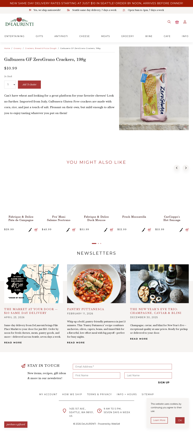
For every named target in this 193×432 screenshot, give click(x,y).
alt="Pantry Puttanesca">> (96, 283)
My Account (48, 394)
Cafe (167, 36)
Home (7, 48)
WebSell (115, 423)
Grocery (127, 36)
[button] (177, 168)
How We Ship (72, 394)
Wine (149, 36)
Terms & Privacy (99, 394)
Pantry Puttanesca (85, 309)
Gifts (39, 36)
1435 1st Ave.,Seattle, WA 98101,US (81, 412)
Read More (13, 342)
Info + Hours (127, 394)
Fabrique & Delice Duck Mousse (96, 218)
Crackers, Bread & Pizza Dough (41, 48)
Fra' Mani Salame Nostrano (58, 218)
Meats (105, 36)
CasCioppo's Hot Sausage (171, 218)
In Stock (8, 76)
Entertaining (14, 36)
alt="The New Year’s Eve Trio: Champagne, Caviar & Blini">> (159, 283)
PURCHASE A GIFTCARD (16, 424)
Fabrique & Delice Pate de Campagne (20, 218)
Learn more (159, 420)
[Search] (169, 22)
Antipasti (61, 36)
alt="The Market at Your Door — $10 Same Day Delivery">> (33, 283)
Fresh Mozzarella (134, 216)
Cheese (84, 36)
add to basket (29, 84)
